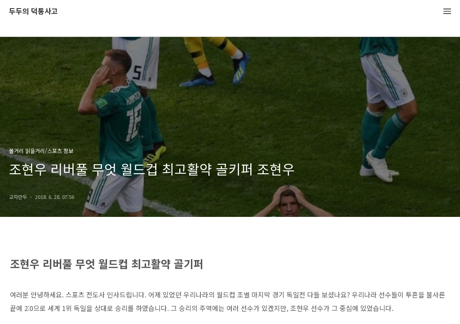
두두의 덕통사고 (33, 11)
